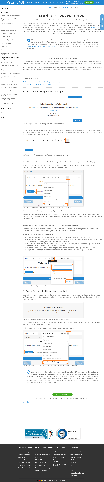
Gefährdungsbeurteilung (42, 468)
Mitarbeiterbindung (41, 465)
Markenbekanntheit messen (24, 468)
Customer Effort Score (24, 460)
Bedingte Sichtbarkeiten (8, 33)
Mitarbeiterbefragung (41, 452)
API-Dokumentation (76, 460)
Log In (97, 2)
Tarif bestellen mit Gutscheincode (10, 73)
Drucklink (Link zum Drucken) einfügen (10, 58)
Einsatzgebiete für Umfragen (58, 460)
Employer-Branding (41, 462)
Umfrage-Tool (57, 452)
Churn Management (24, 462)
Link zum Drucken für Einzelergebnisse (40, 46)
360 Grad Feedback (41, 460)
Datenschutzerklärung (77, 473)
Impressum (73, 475)
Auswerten (5, 113)
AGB (71, 470)
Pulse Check (38, 457)
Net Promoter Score (24, 457)
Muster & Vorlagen (58, 457)
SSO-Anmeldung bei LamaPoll (9, 87)
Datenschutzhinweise (7, 23)
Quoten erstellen (6, 50)
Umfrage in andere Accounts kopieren (9, 94)
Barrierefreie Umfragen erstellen (10, 81)
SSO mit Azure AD (6, 91)
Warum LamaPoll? (75, 452)
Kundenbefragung (23, 452)
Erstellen (5, 12)
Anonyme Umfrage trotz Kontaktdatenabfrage (8, 99)
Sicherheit (73, 462)
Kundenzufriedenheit (24, 454)
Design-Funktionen (6, 27)
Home (49, 7)
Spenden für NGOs (76, 454)
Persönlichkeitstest (41, 470)
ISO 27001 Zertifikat (76, 457)
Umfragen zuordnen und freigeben (8, 69)
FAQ (2, 117)
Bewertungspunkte (6, 43)
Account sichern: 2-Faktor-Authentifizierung (8, 77)
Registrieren (89, 2)
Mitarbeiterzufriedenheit (42, 454)
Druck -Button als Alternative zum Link (38, 84)
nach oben (26, 402)
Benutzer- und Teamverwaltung (10, 65)
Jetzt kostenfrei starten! (62, 394)
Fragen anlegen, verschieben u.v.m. (9, 19)
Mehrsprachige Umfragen (8, 40)
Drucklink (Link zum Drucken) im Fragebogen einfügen (43, 82)
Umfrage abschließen (7, 62)
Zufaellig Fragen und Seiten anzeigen (9, 53)
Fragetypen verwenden (7, 103)
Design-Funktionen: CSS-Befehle (10, 30)
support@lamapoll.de (74, 4)
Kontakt (72, 468)
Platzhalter (4, 46)
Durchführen (6, 108)
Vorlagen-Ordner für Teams (9, 84)
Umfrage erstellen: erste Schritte (10, 15)
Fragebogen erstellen (59, 454)
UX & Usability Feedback (25, 465)
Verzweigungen (5, 37)
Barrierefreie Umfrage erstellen (59, 464)
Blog (71, 465)
